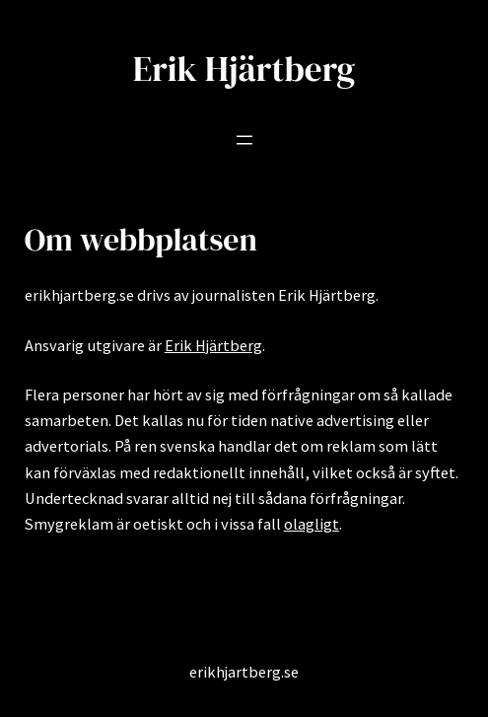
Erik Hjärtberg (244, 69)
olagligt (311, 524)
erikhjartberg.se (244, 671)
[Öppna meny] (244, 140)
